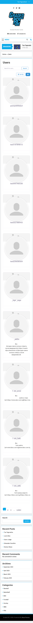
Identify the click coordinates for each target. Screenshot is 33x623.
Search (25, 68)
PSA (5, 610)
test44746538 (16, 183)
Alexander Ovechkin (10, 543)
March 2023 (7, 574)
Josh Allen (7, 536)
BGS (5, 596)
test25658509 (16, 261)
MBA (5, 607)
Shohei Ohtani (8, 547)
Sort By (20, 74)
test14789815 (16, 145)
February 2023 (8, 578)
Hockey (6, 603)
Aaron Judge (7, 539)
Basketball (7, 592)
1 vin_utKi (16, 486)
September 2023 (8, 567)
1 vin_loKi (16, 438)
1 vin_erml (16, 391)
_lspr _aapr (16, 300)
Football (6, 599)
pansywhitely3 (16, 106)
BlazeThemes (26, 617)
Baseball (6, 588)
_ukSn (16, 339)
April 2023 (7, 570)
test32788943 (16, 222)
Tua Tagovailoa (21, 2)
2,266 (17, 510)
